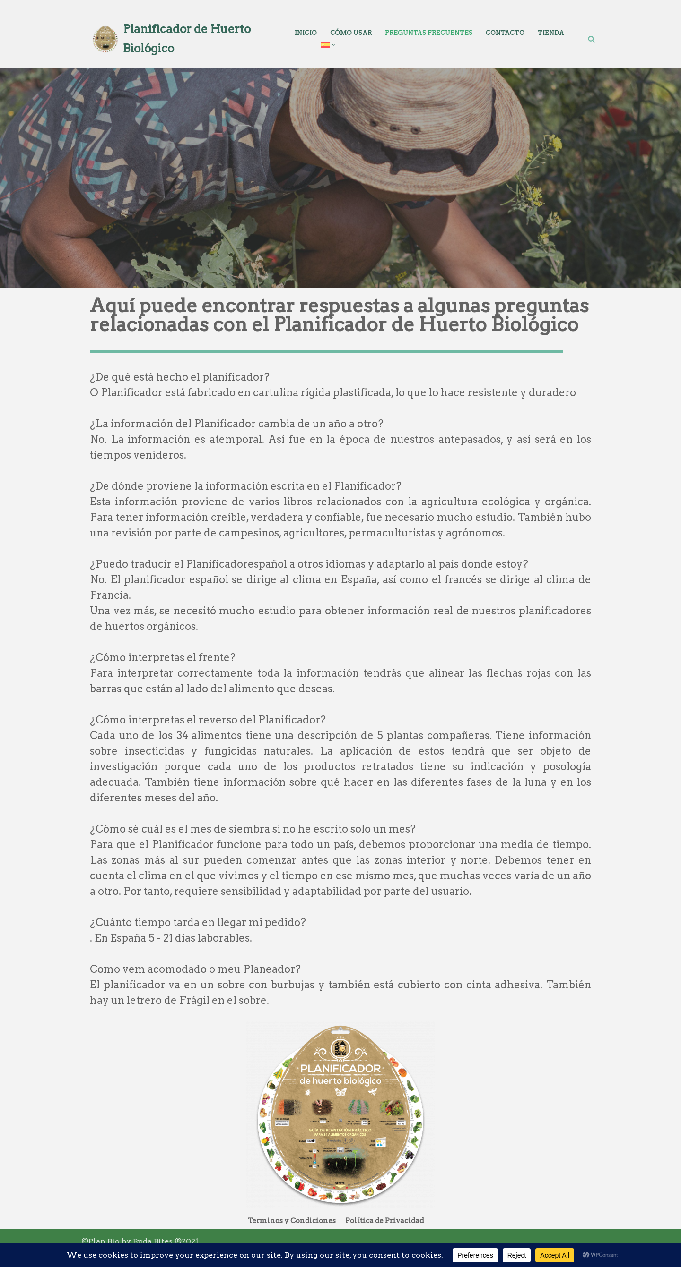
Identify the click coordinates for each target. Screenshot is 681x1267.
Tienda (551, 32)
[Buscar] (591, 39)
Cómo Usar (351, 32)
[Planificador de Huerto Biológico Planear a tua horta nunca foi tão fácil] (180, 39)
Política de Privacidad (384, 1220)
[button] (333, 44)
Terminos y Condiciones (292, 1220)
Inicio (306, 32)
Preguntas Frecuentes (428, 32)
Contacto (505, 32)
